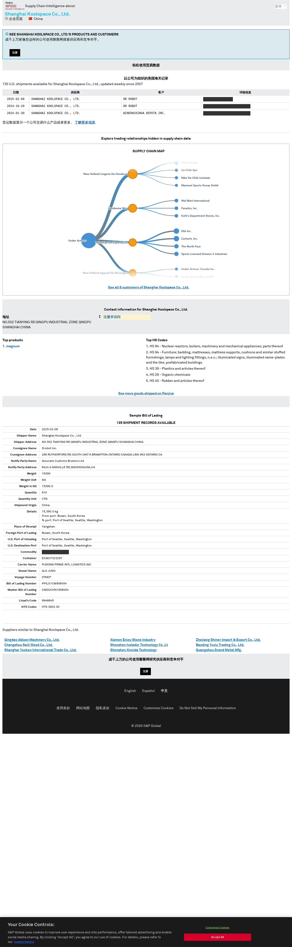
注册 (15, 52)
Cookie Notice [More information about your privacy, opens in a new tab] (24, 943)
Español (148, 691)
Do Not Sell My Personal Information (208, 708)
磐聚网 (15, 6)
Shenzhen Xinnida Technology (133, 650)
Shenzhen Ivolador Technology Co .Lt (139, 645)
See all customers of (148, 287)
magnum (13, 346)
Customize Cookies (158, 708)
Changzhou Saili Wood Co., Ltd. (28, 645)
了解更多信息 (85, 122)
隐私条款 (103, 708)
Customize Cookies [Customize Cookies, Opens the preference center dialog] (217, 929)
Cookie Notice (126, 708)
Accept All (217, 938)
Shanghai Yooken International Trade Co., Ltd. (40, 650)
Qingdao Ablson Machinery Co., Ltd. (32, 640)
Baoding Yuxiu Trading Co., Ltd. (220, 645)
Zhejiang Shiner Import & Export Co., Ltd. (228, 640)
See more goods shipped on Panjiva (146, 393)
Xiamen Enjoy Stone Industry (132, 640)
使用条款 (63, 708)
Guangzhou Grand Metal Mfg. (219, 650)
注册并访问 (111, 317)
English (130, 691)
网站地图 (83, 708)
